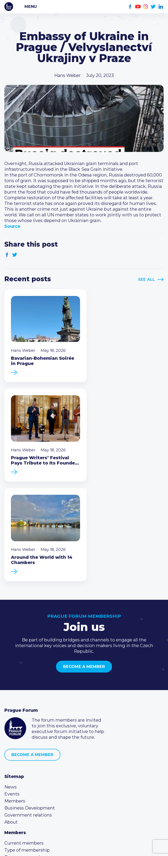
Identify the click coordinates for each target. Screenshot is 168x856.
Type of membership (27, 742)
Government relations (28, 707)
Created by (84, 847)
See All (146, 279)
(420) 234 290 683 (29, 777)
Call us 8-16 (16, 770)
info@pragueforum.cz (33, 784)
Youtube (138, 6)
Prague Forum (8, 6)
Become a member (84, 559)
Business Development (29, 700)
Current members (24, 735)
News (10, 679)
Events (11, 686)
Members (14, 693)
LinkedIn (161, 6)
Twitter (153, 6)
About (11, 714)
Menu (30, 6)
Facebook (130, 6)
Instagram (145, 6)
